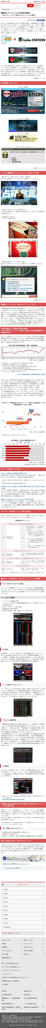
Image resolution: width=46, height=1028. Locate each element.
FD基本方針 (27, 994)
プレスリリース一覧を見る (12, 868)
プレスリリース (5, 9)
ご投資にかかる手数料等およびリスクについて (15, 864)
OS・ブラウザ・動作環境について (11, 967)
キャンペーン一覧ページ (28, 572)
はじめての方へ (6, 940)
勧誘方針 (4, 991)
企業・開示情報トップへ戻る (12, 933)
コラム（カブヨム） (7, 950)
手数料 (4, 943)
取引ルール (27, 954)
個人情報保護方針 (7, 994)
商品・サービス (28, 940)
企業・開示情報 (28, 950)
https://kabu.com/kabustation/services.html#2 (13, 799)
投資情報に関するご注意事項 (10, 981)
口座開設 (30, 5)
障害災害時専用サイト (8, 1003)
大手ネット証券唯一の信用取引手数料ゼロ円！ (14, 473)
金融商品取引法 (6, 957)
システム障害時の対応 (30, 1003)
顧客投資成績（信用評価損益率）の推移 (33, 374)
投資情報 (4, 947)
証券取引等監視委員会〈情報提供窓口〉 (11, 1008)
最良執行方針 (27, 991)
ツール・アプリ (28, 943)
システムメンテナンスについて (11, 970)
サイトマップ (5, 974)
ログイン (37, 5)
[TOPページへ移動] (39, 1)
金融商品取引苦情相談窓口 (31, 1007)
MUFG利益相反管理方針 (31, 998)
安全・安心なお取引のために (10, 963)
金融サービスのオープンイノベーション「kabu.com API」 (17, 499)
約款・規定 (5, 954)
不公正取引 (5, 984)
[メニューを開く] (43, 5)
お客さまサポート (29, 947)
